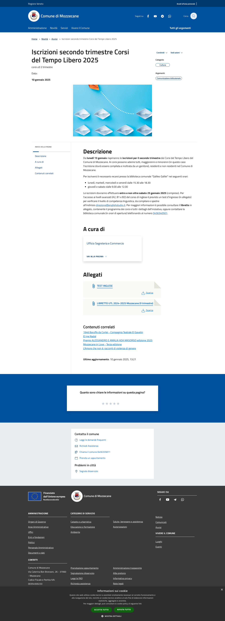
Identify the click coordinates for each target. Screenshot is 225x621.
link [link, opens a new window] (140, 603)
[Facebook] (146, 16)
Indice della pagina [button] (43, 146)
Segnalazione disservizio (82, 573)
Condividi (162, 52)
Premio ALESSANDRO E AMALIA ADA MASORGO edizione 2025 (117, 340)
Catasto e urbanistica (81, 521)
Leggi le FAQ (77, 578)
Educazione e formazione (83, 527)
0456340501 (160, 213)
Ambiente (75, 532)
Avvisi (55, 39)
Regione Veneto (35, 3)
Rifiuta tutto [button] (124, 609)
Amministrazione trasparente (127, 568)
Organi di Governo (37, 521)
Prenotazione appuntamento (84, 568)
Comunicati (161, 522)
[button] (112, 616)
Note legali (118, 583)
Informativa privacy (122, 578)
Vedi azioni (177, 52)
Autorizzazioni (120, 526)
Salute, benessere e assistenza (128, 521)
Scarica (147, 292)
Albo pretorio (119, 573)
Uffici (30, 532)
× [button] (222, 590)
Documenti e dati (36, 552)
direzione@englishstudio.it (110, 205)
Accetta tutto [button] (101, 609)
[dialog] (112, 604)
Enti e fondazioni (36, 537)
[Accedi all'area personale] (186, 4)
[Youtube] (153, 16)
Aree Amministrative (38, 527)
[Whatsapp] (168, 16)
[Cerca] (193, 16)
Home (34, 39)
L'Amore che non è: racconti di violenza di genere (109, 348)
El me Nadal (89, 336)
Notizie (159, 517)
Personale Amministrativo (41, 547)
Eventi (159, 546)
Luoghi (159, 541)
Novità (44, 39)
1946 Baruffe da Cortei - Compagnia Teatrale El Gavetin (113, 332)
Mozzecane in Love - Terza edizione (102, 344)
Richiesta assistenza (80, 583)
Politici (31, 542)
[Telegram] (161, 16)
